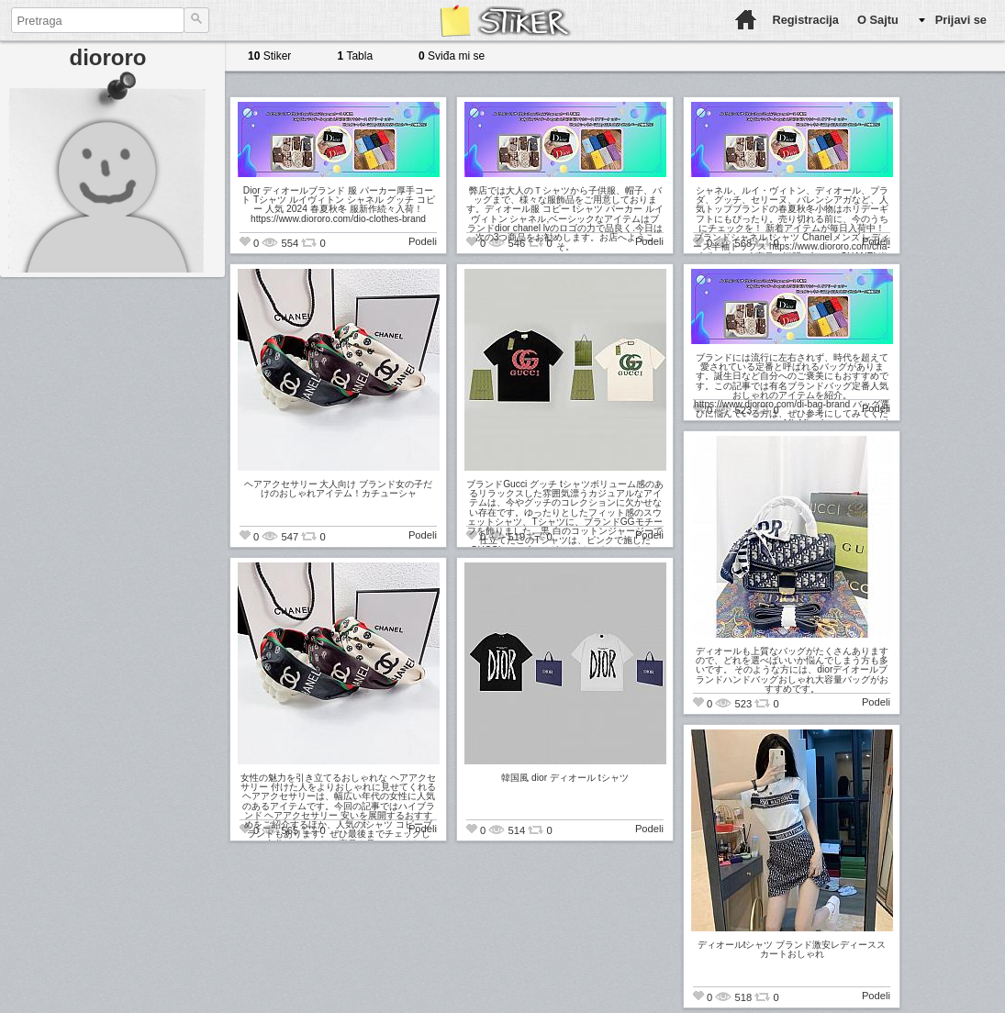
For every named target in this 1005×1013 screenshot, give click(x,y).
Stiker (269, 56)
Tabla (355, 56)
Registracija (805, 20)
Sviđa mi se (452, 56)
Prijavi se (961, 20)
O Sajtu (878, 20)
